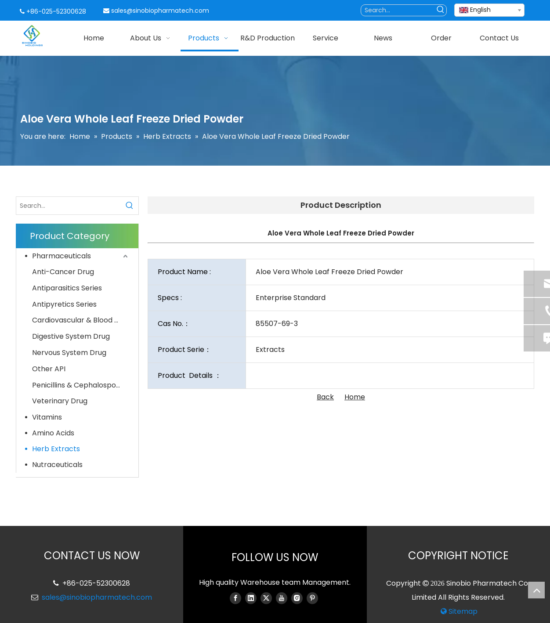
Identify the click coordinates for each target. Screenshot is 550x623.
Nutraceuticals (57, 465)
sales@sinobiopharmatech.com (160, 10)
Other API (48, 369)
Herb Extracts (56, 449)
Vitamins (47, 417)
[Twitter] (266, 598)
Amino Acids (53, 433)
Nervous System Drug (69, 353)
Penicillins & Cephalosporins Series (81, 385)
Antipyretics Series (64, 304)
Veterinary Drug (59, 401)
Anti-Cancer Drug (63, 272)
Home (354, 397)
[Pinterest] (312, 598)
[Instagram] (297, 598)
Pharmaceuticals (61, 256)
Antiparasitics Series (67, 288)
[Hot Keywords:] (440, 10)
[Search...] (398, 10)
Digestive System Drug (71, 336)
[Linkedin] (251, 598)
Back (325, 397)
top (536, 590)
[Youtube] (281, 598)
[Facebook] (235, 598)
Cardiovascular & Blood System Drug (81, 320)
